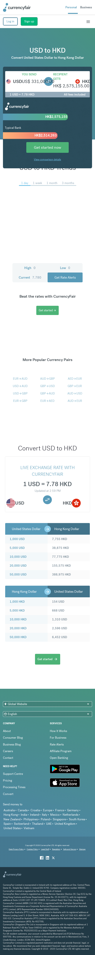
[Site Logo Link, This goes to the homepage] (17, 7)
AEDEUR (75, 379)
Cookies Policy (32, 849)
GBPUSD (47, 386)
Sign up (29, 21)
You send (29, 74)
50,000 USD (18, 574)
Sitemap (82, 849)
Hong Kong (11, 815)
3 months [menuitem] (68, 183)
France (59, 810)
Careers (8, 751)
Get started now (47, 147)
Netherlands (70, 815)
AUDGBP (47, 379)
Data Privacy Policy (16, 849)
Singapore (59, 819)
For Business (58, 738)
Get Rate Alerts (65, 277)
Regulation (56, 849)
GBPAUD (47, 393)
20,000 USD (18, 566)
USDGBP (20, 393)
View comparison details (47, 159)
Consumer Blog (13, 738)
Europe (47, 810)
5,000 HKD (17, 610)
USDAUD (20, 386)
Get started (47, 310)
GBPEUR (75, 386)
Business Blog (12, 744)
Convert (8, 794)
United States (12, 828)
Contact (8, 758)
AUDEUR (75, 401)
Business (86, 7)
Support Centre (13, 774)
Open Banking (59, 758)
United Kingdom (65, 824)
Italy (44, 815)
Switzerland (21, 824)
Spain (7, 824)
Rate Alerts (57, 744)
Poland (45, 819)
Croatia (35, 810)
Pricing (7, 780)
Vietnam (29, 828)
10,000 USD (18, 557)
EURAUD (20, 379)
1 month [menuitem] (51, 183)
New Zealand (12, 819)
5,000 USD (17, 548)
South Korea (77, 819)
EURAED (47, 401)
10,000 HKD (18, 619)
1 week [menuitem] (37, 183)
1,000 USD (17, 539)
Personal (71, 7)
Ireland (34, 815)
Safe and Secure (69, 849)
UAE (49, 824)
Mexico (55, 815)
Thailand (37, 824)
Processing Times (14, 787)
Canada (23, 810)
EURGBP (20, 401)
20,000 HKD (18, 628)
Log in (10, 21)
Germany (73, 810)
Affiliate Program (60, 751)
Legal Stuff (45, 849)
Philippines (31, 819)
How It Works (58, 731)
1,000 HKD (17, 602)
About (7, 731)
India (24, 815)
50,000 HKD (18, 637)
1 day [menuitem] (24, 183)
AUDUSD (74, 393)
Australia (9, 810)
